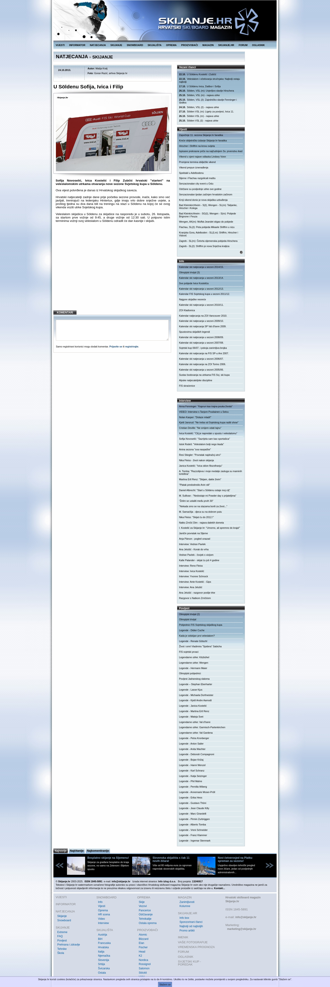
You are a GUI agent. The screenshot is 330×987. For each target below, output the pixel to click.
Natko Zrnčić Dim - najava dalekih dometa (201, 522)
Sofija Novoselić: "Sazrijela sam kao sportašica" (204, 438)
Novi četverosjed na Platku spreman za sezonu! (235, 859)
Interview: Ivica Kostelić (191, 571)
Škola (60, 953)
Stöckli (143, 972)
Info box (184, 917)
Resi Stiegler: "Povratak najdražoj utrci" (200, 454)
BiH (100, 939)
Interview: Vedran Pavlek (192, 544)
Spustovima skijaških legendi (194, 331)
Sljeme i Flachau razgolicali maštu (197, 178)
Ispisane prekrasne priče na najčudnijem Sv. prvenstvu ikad (210, 151)
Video (101, 918)
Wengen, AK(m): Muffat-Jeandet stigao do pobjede (206, 221)
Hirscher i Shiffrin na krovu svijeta (197, 146)
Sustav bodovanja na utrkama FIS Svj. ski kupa (204, 374)
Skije (142, 902)
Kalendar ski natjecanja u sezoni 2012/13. (201, 288)
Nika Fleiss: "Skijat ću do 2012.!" (196, 517)
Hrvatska (103, 947)
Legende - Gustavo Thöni (192, 803)
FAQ (60, 936)
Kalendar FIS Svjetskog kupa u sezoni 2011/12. (204, 294)
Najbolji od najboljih (191, 926)
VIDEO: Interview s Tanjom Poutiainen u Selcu (204, 411)
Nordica (143, 960)
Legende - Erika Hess (190, 797)
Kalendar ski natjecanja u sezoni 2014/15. (201, 267)
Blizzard (143, 939)
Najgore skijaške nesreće (192, 299)
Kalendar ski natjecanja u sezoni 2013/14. (201, 277)
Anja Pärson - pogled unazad (194, 538)
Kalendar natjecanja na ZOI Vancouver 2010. (203, 315)
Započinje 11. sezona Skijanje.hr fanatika (201, 135)
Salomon (144, 968)
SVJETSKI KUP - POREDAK (189, 963)
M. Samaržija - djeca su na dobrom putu (200, 511)
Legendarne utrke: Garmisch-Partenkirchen (202, 727)
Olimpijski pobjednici (190, 673)
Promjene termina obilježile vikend (197, 162)
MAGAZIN (208, 45)
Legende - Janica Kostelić (193, 705)
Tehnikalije (145, 918)
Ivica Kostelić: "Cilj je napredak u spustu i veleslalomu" (208, 433)
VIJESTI (60, 45)
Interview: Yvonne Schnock (193, 576)
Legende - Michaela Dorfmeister (196, 695)
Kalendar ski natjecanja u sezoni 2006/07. (201, 358)
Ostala (102, 972)
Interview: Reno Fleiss (191, 565)
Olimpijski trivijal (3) (189, 272)
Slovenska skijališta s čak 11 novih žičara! (171, 859)
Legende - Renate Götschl (193, 641)
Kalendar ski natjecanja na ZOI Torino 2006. (202, 364)
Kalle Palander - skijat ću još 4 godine (199, 560)
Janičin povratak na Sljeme (193, 533)
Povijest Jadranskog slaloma (194, 678)
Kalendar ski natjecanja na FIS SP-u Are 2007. (204, 353)
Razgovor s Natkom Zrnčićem (195, 598)
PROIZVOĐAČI (189, 45)
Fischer (143, 947)
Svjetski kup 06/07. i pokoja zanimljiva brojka (203, 348)
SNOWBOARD (135, 45)
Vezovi (143, 906)
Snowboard (64, 920)
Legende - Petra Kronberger (194, 738)
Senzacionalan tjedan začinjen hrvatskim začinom (205, 194)
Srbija (101, 964)
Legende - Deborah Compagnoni (196, 754)
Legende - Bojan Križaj (191, 759)
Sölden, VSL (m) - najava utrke (199, 95)
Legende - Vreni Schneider (193, 830)
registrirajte (132, 346)
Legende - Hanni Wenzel (192, 765)
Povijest (62, 940)
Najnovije (61, 850)
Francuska (104, 943)
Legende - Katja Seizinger (193, 776)
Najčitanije (77, 850)
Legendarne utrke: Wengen (193, 662)
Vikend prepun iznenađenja (193, 167)
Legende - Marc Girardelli (192, 813)
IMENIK (183, 937)
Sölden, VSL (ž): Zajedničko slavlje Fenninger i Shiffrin (208, 101)
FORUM (243, 45)
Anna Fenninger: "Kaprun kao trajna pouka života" (205, 406)
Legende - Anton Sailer (191, 743)
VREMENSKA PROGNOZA (196, 947)
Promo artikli (187, 930)
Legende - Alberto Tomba (192, 824)
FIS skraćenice (187, 385)
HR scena (104, 914)
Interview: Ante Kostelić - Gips (195, 581)
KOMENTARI (65, 312)
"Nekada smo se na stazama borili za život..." (203, 506)
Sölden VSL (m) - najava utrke (199, 116)
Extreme (62, 932)
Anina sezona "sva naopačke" (195, 449)
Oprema (103, 910)
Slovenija (103, 960)
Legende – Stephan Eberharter (195, 684)
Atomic (143, 934)
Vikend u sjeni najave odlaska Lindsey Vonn (202, 156)
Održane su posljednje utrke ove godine (200, 189)
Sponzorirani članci (190, 922)
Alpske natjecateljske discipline (195, 380)
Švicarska (104, 968)
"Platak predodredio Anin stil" (194, 484)
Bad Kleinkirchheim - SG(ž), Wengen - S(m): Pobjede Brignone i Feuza (207, 215)
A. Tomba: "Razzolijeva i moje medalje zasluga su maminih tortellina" (210, 472)
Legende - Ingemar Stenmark (194, 840)
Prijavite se (115, 346)
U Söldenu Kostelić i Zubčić (197, 74)
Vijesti (101, 906)
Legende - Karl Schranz (191, 770)
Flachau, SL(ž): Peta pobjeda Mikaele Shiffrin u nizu (206, 227)
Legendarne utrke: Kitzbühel (194, 657)
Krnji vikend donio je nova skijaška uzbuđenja (203, 200)
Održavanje (146, 914)
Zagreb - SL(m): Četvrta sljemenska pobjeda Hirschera (208, 241)
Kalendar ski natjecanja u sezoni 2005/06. (201, 369)
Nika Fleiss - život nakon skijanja (196, 460)
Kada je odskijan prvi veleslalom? (197, 635)
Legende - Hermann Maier (193, 668)
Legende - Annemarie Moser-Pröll (197, 792)
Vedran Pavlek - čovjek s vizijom (196, 554)
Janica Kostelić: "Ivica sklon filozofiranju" (200, 465)
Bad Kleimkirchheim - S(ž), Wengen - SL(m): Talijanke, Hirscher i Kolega (208, 206)
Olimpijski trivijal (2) (189, 614)
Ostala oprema (148, 923)
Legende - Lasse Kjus (190, 689)
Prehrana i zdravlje (68, 944)
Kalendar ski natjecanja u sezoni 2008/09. (201, 337)
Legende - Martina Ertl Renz (194, 711)
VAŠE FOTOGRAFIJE (193, 942)
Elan (141, 943)
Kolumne (184, 906)
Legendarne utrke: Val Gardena (196, 732)
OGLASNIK (258, 45)
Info (100, 902)
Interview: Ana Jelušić (190, 587)
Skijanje (62, 916)
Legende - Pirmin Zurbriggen (194, 819)
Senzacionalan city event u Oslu (196, 183)
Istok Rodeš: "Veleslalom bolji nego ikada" (201, 444)
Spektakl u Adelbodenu (191, 173)
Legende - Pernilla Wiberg (193, 786)
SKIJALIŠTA (154, 45)
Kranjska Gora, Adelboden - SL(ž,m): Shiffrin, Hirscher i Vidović (208, 234)
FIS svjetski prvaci (188, 651)
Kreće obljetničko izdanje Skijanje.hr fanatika (203, 140)
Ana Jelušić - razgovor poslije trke (197, 592)
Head (142, 951)
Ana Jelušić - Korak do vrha (193, 549)
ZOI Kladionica (187, 310)
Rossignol (145, 964)
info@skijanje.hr (245, 917)
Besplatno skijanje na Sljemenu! (108, 857)
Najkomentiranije (98, 850)
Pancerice (145, 910)
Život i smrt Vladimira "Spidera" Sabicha (200, 646)
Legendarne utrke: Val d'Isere (194, 722)
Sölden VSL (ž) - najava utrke (198, 120)
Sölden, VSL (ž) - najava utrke (199, 107)
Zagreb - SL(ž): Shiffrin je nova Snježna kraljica (204, 246)
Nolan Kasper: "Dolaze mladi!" (195, 417)
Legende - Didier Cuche (192, 630)
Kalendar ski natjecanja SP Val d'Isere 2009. (202, 326)
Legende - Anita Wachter (192, 749)
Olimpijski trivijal (187, 619)
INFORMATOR (77, 45)
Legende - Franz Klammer (193, 835)
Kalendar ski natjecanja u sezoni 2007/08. (201, 342)
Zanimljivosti (186, 902)
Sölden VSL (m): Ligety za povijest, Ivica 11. (206, 111)
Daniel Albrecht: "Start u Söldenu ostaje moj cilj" (204, 490)
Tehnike (62, 949)
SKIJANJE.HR (226, 45)
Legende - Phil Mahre (190, 781)
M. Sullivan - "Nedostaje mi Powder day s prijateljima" (207, 495)
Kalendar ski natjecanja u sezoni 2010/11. (201, 304)
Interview (103, 923)
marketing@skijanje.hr (241, 929)
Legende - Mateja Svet (191, 716)
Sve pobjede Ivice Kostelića (193, 283)
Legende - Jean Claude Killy (194, 808)
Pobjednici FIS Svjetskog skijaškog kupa (200, 624)
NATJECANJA (98, 45)
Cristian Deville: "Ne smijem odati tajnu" (200, 428)
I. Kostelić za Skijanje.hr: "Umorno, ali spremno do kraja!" (209, 527)
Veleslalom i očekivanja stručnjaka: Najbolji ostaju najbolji (209, 80)
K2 (140, 955)
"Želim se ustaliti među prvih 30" (196, 501)
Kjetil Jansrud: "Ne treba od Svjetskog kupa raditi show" (208, 422)
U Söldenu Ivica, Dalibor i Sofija (200, 86)
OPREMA (171, 45)
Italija (101, 951)
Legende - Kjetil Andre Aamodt (195, 700)
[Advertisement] (113, 270)
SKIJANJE (116, 45)
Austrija (102, 934)
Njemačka (104, 955)
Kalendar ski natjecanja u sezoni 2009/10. (201, 321)
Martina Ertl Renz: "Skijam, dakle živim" (200, 479)
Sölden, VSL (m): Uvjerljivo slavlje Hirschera (206, 90)
